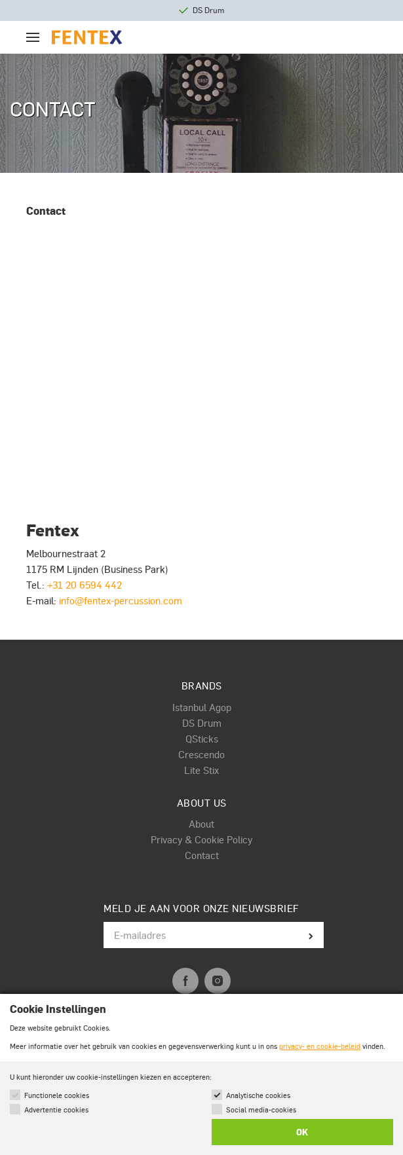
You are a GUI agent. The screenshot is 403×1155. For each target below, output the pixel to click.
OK (302, 1132)
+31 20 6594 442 (84, 584)
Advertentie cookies (56, 1109)
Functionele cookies (56, 1095)
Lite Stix (201, 770)
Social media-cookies (261, 1109)
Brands (202, 685)
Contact (202, 855)
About (201, 823)
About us (202, 802)
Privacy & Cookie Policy (201, 839)
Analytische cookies (258, 1095)
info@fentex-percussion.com (120, 600)
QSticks (201, 738)
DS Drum (201, 722)
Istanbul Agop (201, 707)
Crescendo (201, 754)
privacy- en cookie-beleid (319, 1046)
